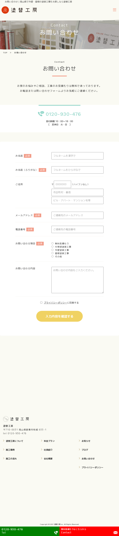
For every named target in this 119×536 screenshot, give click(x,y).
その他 (58, 256)
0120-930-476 (63, 114)
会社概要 (48, 458)
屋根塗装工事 (62, 253)
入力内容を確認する (59, 316)
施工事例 (10, 449)
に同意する (61, 302)
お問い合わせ (88, 458)
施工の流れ (11, 458)
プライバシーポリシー (55, 302)
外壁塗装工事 (62, 250)
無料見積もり (62, 243)
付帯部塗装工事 (63, 246)
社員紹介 (48, 449)
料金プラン (49, 440)
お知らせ (86, 440)
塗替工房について (14, 440)
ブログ (85, 449)
